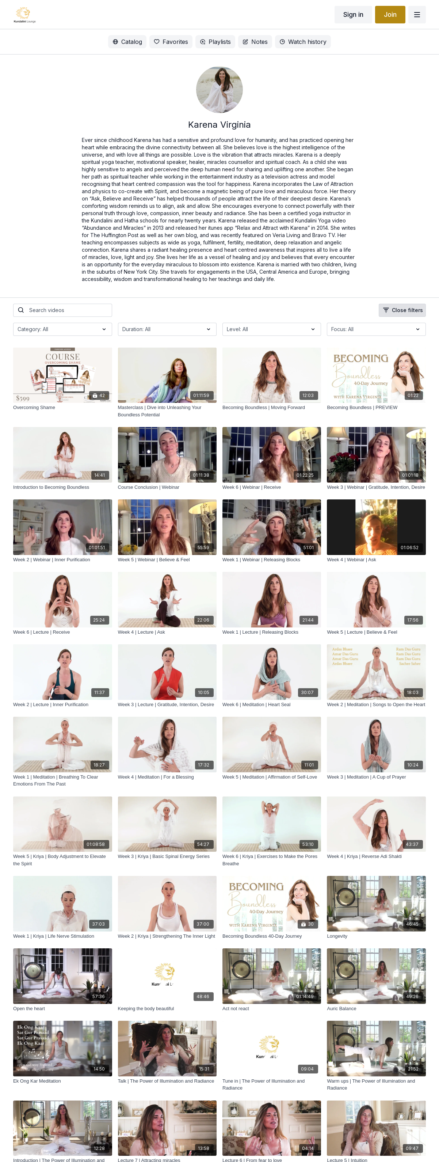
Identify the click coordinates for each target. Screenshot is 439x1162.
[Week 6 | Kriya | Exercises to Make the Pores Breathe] (271, 860)
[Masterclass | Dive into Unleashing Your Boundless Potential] (167, 411)
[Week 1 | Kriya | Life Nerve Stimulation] (62, 936)
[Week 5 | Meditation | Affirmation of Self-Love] (271, 777)
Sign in (353, 14)
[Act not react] (271, 1008)
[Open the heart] (62, 1008)
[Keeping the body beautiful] (167, 1008)
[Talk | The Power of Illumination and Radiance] (167, 1081)
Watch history (303, 41)
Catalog (127, 41)
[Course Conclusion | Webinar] (167, 487)
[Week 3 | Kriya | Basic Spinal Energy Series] (167, 856)
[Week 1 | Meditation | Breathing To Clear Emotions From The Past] (62, 780)
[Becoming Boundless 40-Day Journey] (271, 936)
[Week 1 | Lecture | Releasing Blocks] (271, 632)
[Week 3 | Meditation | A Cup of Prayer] (376, 777)
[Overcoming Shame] (62, 407)
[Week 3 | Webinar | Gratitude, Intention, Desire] (376, 487)
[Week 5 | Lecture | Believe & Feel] (376, 632)
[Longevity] (376, 936)
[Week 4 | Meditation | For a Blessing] (167, 777)
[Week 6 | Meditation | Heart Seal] (271, 704)
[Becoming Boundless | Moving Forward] (271, 407)
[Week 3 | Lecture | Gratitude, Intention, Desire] (167, 704)
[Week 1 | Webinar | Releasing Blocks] (271, 559)
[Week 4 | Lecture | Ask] (167, 632)
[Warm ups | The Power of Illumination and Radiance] (376, 1084)
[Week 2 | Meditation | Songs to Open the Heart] (376, 704)
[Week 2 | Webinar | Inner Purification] (62, 559)
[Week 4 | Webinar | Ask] (376, 559)
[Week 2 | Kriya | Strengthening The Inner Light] (167, 936)
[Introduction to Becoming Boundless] (62, 487)
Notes (255, 41)
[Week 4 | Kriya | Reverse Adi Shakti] (376, 856)
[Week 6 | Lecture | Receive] (62, 632)
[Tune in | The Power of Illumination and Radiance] (271, 1084)
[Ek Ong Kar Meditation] (62, 1081)
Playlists (215, 41)
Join (390, 14)
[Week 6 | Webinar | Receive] (271, 487)
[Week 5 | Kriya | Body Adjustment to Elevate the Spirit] (62, 860)
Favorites (171, 41)
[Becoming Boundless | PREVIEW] (376, 407)
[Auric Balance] (376, 1008)
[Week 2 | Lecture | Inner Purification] (62, 704)
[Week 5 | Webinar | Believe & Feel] (167, 559)
